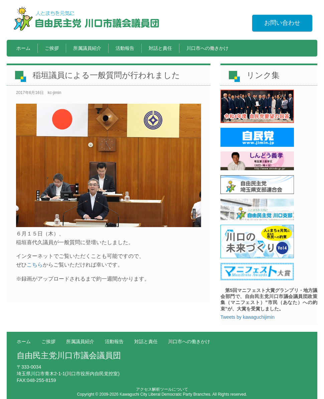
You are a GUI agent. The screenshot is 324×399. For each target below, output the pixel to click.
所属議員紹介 (87, 48)
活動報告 (125, 48)
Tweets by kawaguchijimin (247, 317)
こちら (35, 265)
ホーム (23, 48)
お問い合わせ (282, 22)
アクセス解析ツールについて (162, 389)
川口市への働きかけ (207, 48)
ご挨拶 (52, 48)
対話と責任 (160, 48)
